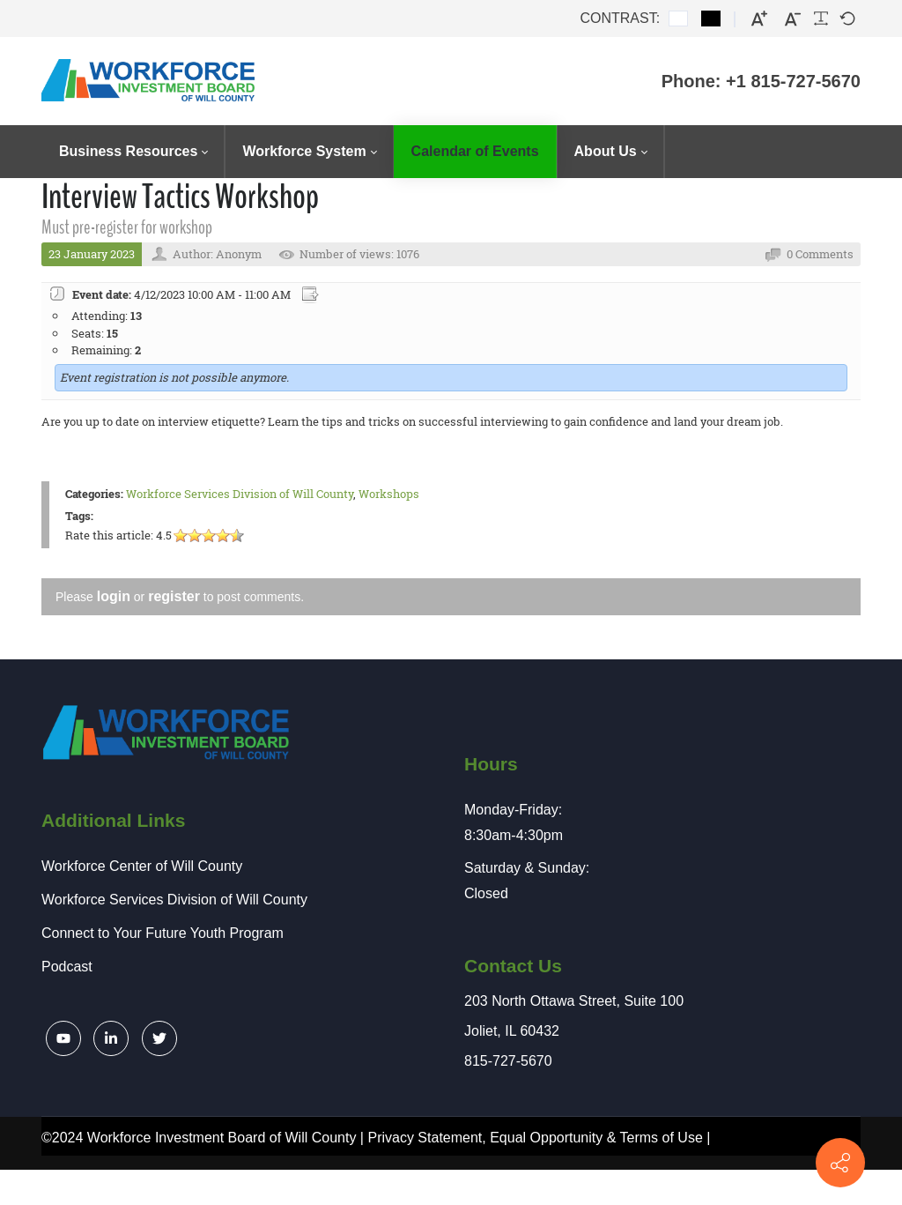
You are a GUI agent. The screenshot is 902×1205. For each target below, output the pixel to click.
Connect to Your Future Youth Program (162, 933)
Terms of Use (661, 1137)
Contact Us (513, 966)
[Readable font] (821, 18)
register (174, 596)
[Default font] (847, 18)
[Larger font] (759, 19)
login (113, 596)
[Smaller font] (793, 19)
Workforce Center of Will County (141, 866)
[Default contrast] (678, 18)
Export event (312, 294)
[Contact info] (840, 1162)
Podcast (66, 966)
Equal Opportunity (546, 1137)
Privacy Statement (424, 1137)
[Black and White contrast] (711, 18)
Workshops (389, 494)
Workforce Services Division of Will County (239, 494)
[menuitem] (133, 151)
